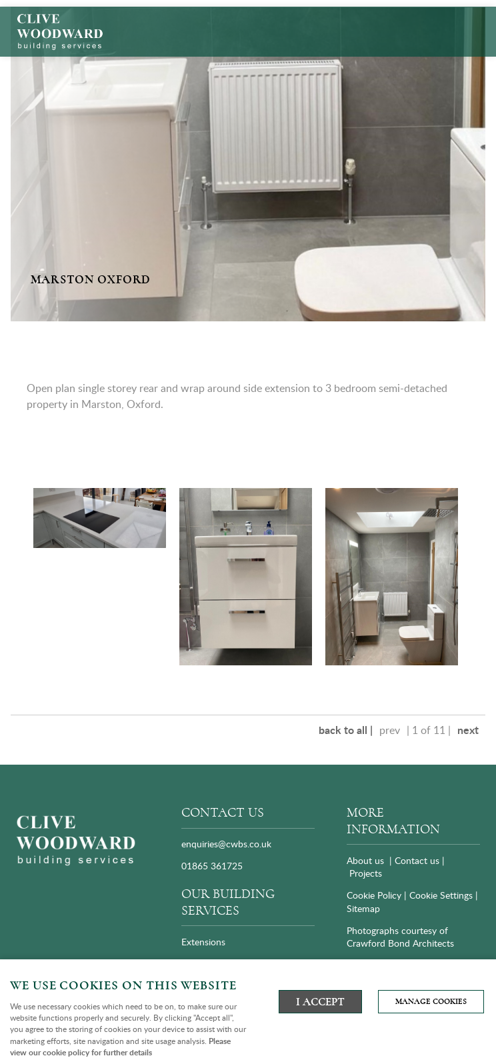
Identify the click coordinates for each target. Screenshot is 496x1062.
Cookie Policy (374, 895)
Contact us (417, 860)
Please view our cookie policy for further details (120, 1046)
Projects (365, 873)
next (468, 729)
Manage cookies (431, 1001)
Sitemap (365, 908)
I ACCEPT (320, 1001)
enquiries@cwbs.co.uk (226, 843)
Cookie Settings (441, 895)
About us (365, 860)
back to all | (346, 729)
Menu (472, 19)
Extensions (203, 941)
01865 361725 (212, 865)
